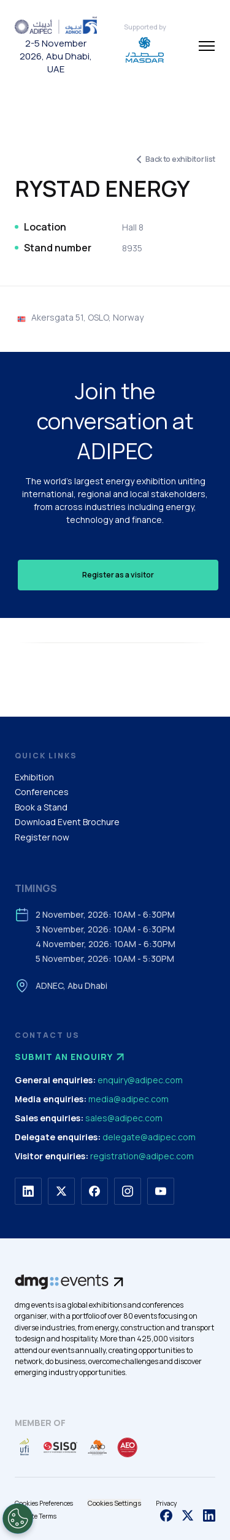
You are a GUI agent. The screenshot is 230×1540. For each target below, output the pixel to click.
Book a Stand (41, 807)
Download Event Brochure (67, 822)
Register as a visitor (118, 575)
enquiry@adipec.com (140, 1080)
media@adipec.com (128, 1099)
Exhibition (34, 777)
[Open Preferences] (17, 1518)
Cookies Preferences (44, 1503)
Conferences (42, 792)
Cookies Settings (114, 1503)
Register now (42, 837)
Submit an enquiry (71, 1057)
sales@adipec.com (124, 1118)
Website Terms (35, 1516)
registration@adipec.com (142, 1156)
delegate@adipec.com (149, 1137)
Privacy (166, 1503)
